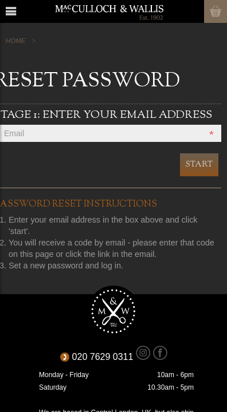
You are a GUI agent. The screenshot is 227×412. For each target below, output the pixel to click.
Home (16, 40)
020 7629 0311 (106, 357)
